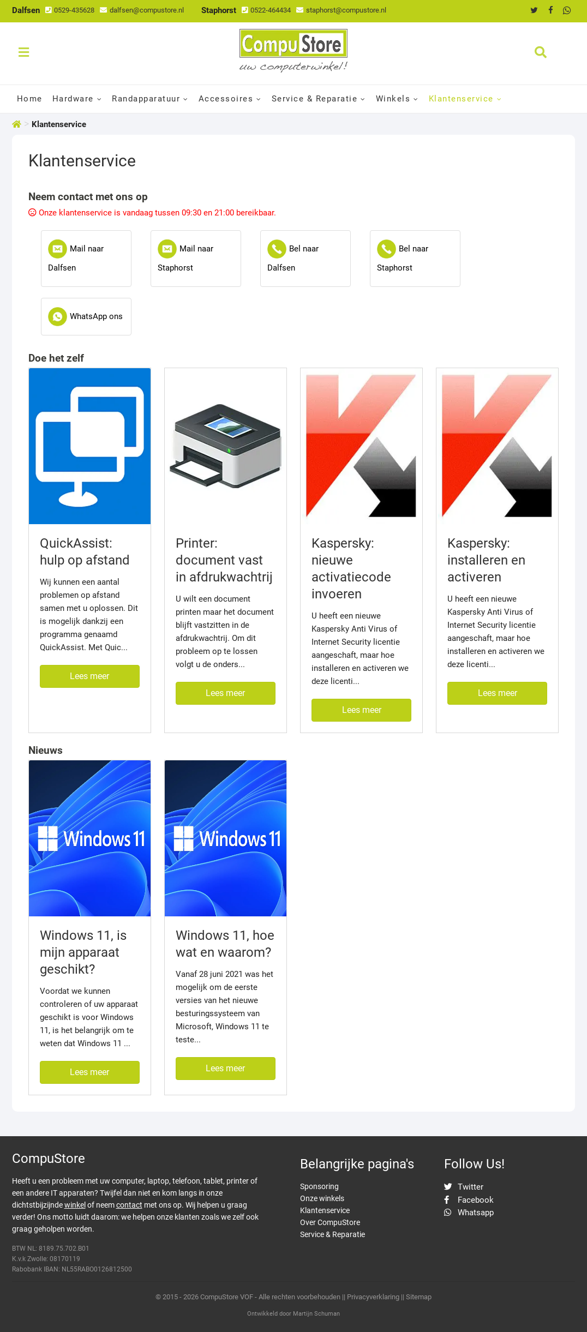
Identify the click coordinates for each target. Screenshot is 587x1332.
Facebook (469, 1200)
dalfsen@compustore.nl (142, 10)
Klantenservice (461, 99)
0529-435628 (69, 10)
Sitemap (419, 1297)
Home (30, 99)
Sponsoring (319, 1186)
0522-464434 (266, 10)
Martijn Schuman (316, 1313)
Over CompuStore (330, 1222)
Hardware (73, 99)
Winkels (393, 99)
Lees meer (89, 676)
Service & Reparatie (315, 99)
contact (129, 1205)
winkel (75, 1205)
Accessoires (226, 99)
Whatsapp (469, 1212)
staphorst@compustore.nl (341, 10)
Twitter (463, 1187)
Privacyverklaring (373, 1297)
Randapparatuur (146, 99)
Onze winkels (322, 1198)
